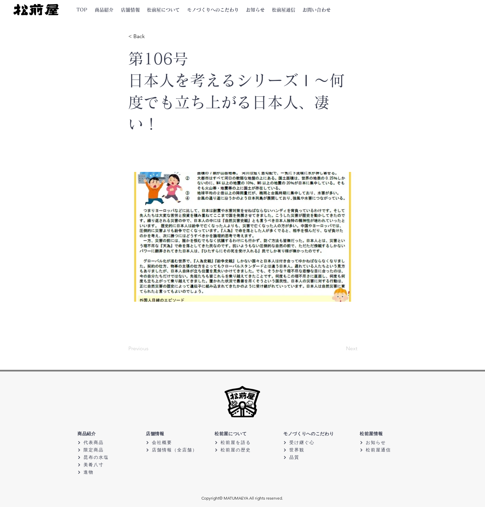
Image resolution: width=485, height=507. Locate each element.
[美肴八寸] (101, 464)
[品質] (307, 457)
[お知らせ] (383, 442)
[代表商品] (101, 442)
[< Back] (150, 36)
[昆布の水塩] (101, 457)
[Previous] (150, 349)
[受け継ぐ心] (307, 442)
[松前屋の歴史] (238, 449)
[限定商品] (101, 449)
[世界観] (307, 449)
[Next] (340, 349)
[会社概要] (169, 442)
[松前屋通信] (383, 449)
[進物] (101, 472)
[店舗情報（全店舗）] (172, 449)
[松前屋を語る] (238, 442)
